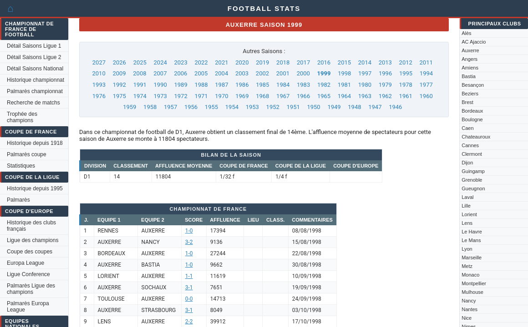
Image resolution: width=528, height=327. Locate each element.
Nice (467, 318)
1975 (119, 96)
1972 (180, 96)
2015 (344, 62)
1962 (385, 96)
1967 (282, 96)
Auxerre (470, 50)
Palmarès (18, 200)
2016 (323, 62)
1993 (99, 84)
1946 (395, 107)
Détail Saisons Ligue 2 (34, 57)
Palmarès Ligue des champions (31, 288)
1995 (405, 73)
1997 (364, 73)
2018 (282, 62)
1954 (232, 107)
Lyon (467, 249)
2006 (180, 73)
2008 (139, 73)
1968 (262, 96)
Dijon (467, 162)
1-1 (189, 276)
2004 (221, 73)
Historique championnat (35, 80)
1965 (323, 96)
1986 (242, 84)
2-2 (189, 321)
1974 (140, 96)
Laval (467, 197)
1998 (344, 73)
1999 (324, 73)
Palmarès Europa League (28, 306)
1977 (426, 84)
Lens (467, 223)
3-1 (189, 287)
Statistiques (21, 166)
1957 (170, 107)
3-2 (189, 242)
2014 (364, 62)
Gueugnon (473, 188)
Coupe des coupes (29, 251)
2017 (303, 62)
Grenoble (472, 180)
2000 (303, 73)
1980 (364, 84)
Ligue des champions (32, 240)
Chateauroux (476, 136)
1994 (426, 73)
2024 (160, 62)
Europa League (25, 263)
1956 (191, 107)
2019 (262, 62)
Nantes (469, 309)
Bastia (469, 76)
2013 (385, 62)
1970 (221, 96)
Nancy (469, 300)
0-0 (189, 299)
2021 (221, 62)
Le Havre (472, 231)
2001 (282, 73)
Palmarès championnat (35, 91)
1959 (129, 107)
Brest (467, 102)
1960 (426, 96)
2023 (180, 62)
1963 (364, 96)
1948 (354, 107)
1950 (313, 107)
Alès (466, 33)
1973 (160, 96)
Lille (466, 205)
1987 (221, 84)
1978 (405, 84)
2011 (426, 62)
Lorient (469, 214)
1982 (323, 84)
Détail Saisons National (35, 68)
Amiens (470, 67)
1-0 (189, 231)
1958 (150, 107)
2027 (99, 62)
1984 (282, 84)
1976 (99, 96)
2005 (201, 73)
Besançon (473, 85)
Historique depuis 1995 (35, 188)
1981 (344, 84)
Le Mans (471, 240)
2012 (405, 62)
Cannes (470, 145)
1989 (180, 84)
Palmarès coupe (26, 154)
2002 (262, 73)
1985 (262, 84)
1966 (303, 96)
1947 (374, 107)
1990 (160, 84)
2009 (119, 73)
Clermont (472, 154)
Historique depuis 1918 (35, 143)
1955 (211, 107)
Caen (467, 128)
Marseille (472, 257)
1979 (385, 84)
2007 (160, 73)
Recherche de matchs (33, 102)
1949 (333, 107)
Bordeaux (472, 111)
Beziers (470, 93)
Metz (467, 266)
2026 (119, 62)
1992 (119, 84)
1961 (405, 96)
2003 (242, 73)
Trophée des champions (22, 117)
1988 (201, 84)
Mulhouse (472, 292)
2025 (140, 62)
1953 (252, 107)
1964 (344, 96)
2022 (201, 62)
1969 (242, 96)
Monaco (470, 274)
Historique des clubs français (31, 225)
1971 (201, 96)
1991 (140, 84)
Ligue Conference (28, 274)
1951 (293, 107)
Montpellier (474, 283)
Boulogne (472, 119)
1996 (385, 73)
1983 (303, 84)
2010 (98, 73)
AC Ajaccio (474, 42)
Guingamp (473, 171)
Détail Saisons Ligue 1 (34, 46)
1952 (272, 107)
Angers (469, 59)
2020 (242, 62)
